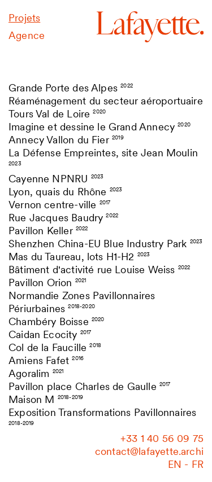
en (174, 464)
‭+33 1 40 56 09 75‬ (162, 438)
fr (198, 464)
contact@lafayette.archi (149, 451)
